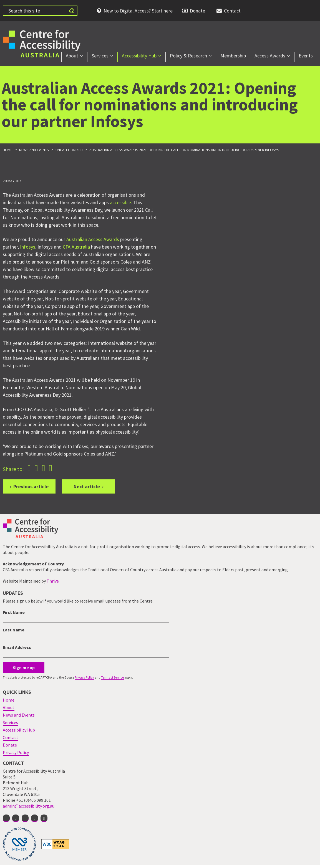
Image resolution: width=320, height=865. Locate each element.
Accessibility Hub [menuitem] (139, 55)
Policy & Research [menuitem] (188, 55)
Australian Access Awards (92, 239)
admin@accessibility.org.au (28, 806)
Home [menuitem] (8, 700)
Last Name (13, 630)
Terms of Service (112, 677)
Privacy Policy (84, 677)
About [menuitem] (72, 55)
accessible (120, 202)
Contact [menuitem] (232, 10)
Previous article (31, 486)
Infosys (27, 247)
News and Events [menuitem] (19, 715)
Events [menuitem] (306, 55)
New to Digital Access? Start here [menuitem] (138, 10)
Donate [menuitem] (197, 10)
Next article (87, 486)
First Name (14, 612)
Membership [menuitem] (233, 55)
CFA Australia (76, 247)
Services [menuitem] (100, 55)
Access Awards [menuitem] (270, 55)
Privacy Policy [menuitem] (16, 752)
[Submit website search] (71, 10)
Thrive (53, 581)
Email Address (17, 647)
